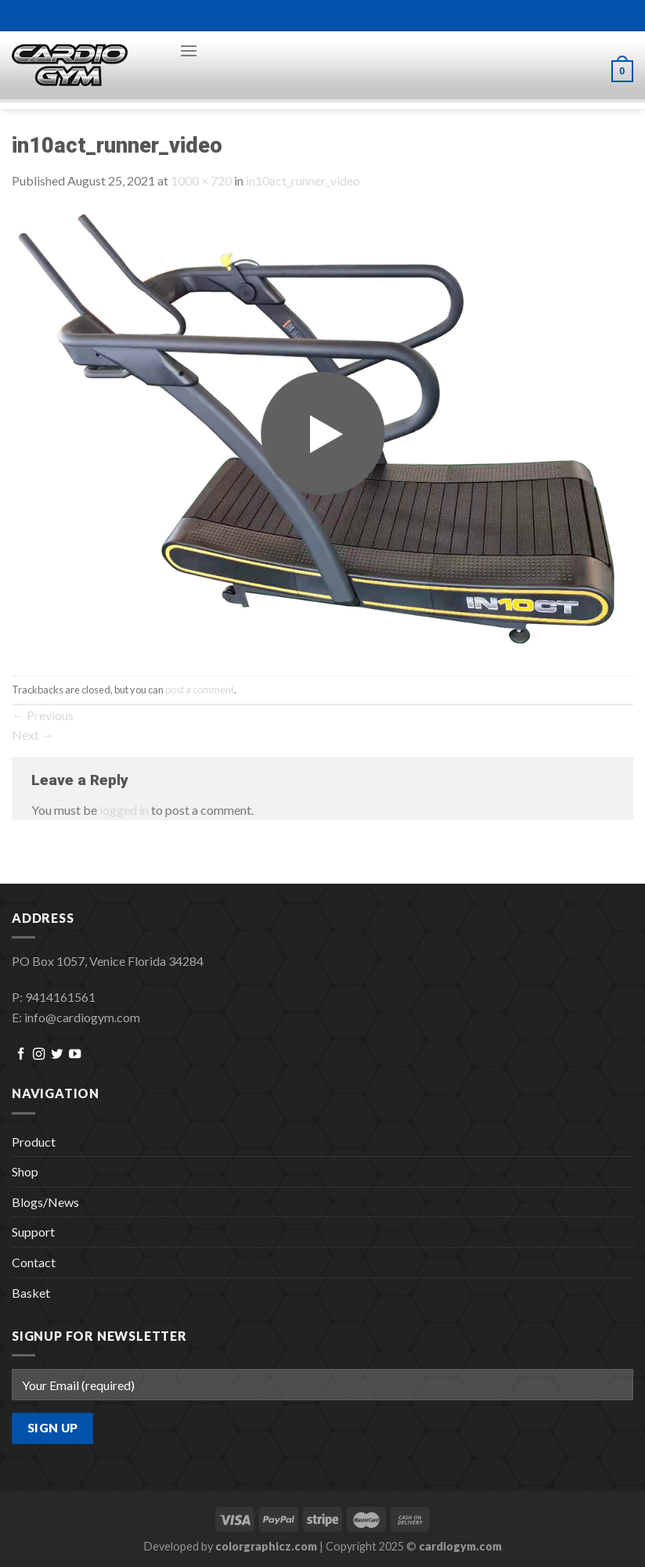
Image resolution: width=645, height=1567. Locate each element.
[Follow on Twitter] (57, 1054)
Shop (25, 1171)
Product (34, 1141)
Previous (43, 715)
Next (33, 734)
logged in (124, 809)
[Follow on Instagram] (39, 1054)
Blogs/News (45, 1201)
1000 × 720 (201, 180)
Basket (31, 1292)
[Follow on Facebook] (21, 1054)
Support (33, 1231)
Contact (34, 1262)
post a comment (199, 689)
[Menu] (188, 50)
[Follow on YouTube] (75, 1054)
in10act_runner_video (303, 180)
